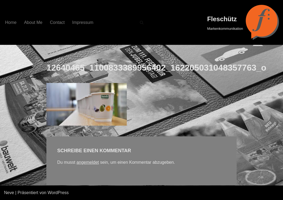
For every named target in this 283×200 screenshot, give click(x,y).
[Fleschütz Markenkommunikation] (243, 22)
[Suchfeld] (142, 22)
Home (11, 22)
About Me (33, 22)
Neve (9, 192)
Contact (57, 22)
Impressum (82, 22)
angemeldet (87, 162)
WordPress (58, 192)
